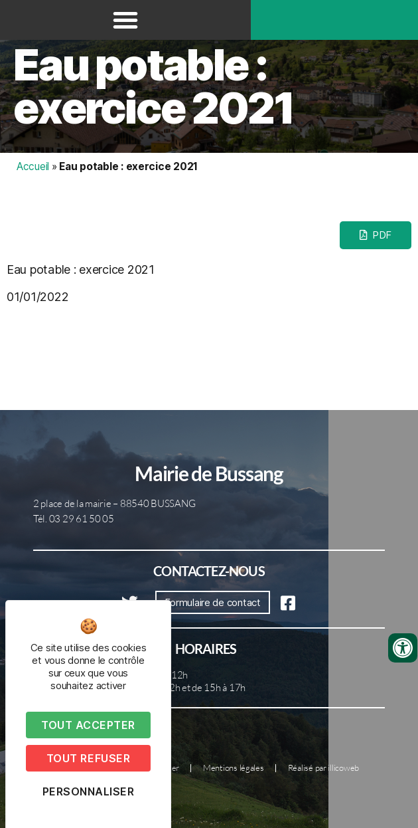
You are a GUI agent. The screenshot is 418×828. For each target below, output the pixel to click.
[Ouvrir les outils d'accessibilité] (402, 648)
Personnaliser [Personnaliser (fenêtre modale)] (88, 791)
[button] (125, 20)
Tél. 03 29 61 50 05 (73, 518)
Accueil (33, 166)
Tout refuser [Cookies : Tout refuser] (88, 758)
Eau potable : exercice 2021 (153, 86)
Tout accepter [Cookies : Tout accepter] (88, 725)
